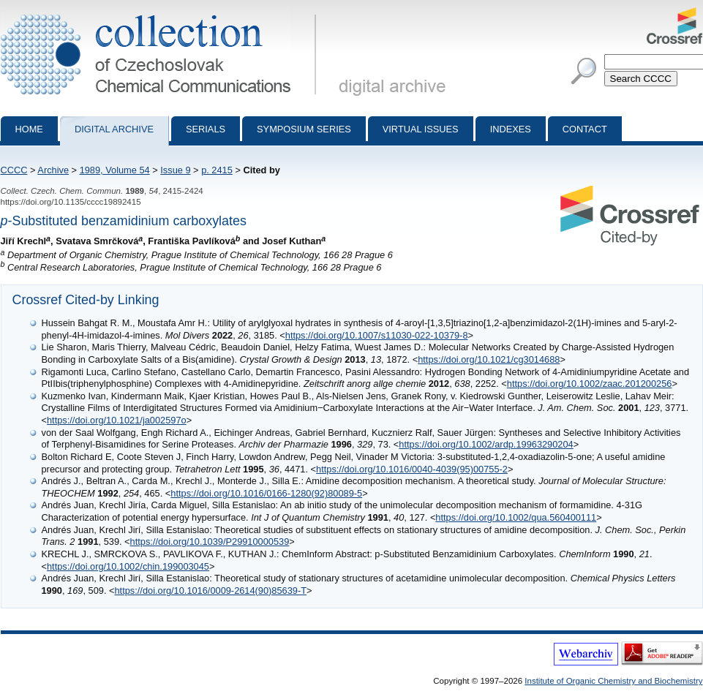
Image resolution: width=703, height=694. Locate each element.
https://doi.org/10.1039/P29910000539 (210, 541)
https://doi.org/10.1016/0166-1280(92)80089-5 (266, 493)
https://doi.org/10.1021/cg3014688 (489, 359)
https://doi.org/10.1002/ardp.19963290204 (486, 444)
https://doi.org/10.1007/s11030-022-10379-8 (376, 335)
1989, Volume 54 (115, 170)
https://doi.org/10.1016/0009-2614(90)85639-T (211, 590)
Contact (585, 129)
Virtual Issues (421, 129)
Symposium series (304, 129)
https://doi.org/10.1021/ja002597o (117, 420)
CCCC (14, 170)
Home (29, 129)
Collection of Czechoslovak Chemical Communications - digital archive (161, 13)
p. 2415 (217, 170)
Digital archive (114, 129)
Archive (53, 170)
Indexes (510, 129)
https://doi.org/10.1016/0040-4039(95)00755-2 (412, 469)
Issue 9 (175, 170)
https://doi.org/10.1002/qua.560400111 (515, 517)
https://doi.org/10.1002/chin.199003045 (128, 566)
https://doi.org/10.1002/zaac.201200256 (589, 383)
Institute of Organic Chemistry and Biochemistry (613, 680)
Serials (205, 129)
